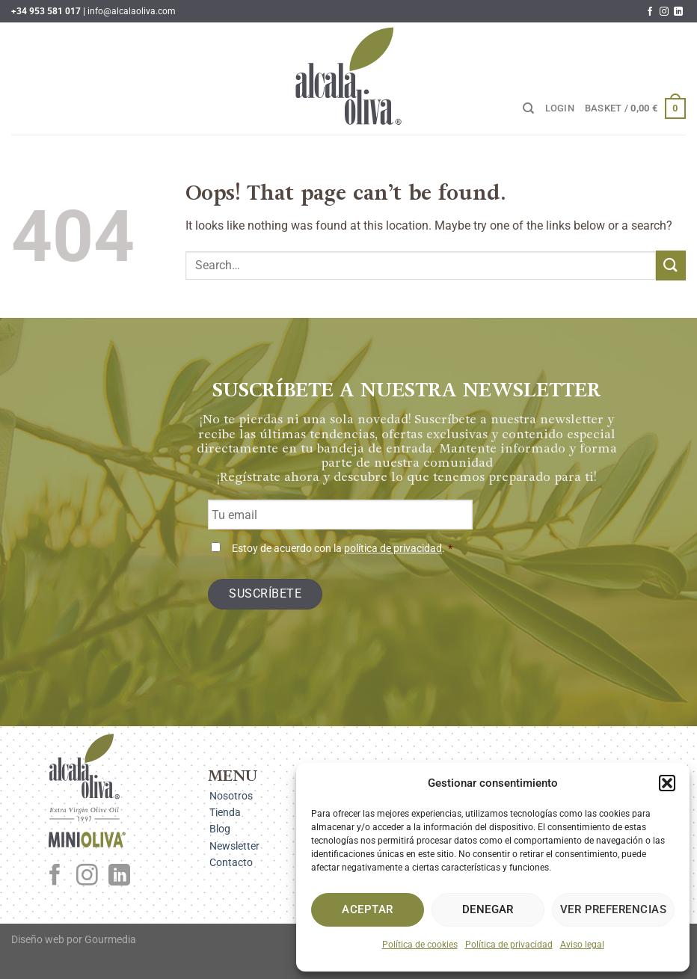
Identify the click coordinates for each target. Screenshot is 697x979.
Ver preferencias (613, 909)
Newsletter (234, 846)
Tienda (225, 812)
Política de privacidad (509, 944)
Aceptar (367, 909)
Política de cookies (420, 944)
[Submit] (671, 265)
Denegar (488, 909)
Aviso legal (582, 944)
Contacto (231, 862)
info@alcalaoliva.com (131, 11)
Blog (219, 829)
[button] (667, 783)
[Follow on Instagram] (664, 12)
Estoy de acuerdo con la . (342, 548)
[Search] (528, 108)
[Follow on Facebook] (649, 12)
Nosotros (231, 796)
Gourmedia (110, 939)
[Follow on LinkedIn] (678, 12)
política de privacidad (393, 548)
